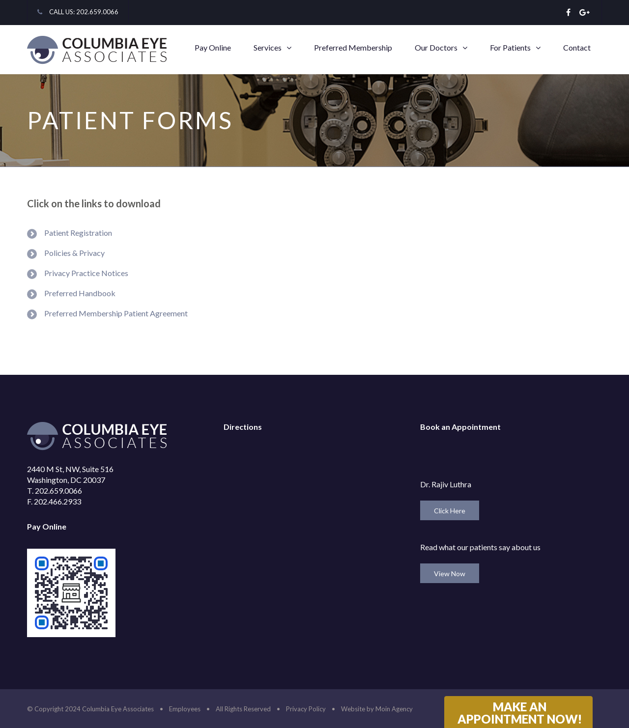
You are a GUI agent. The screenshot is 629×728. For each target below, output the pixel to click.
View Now (449, 573)
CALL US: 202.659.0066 (83, 12)
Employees (184, 709)
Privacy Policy (306, 709)
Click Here (449, 510)
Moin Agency (394, 709)
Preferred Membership (353, 47)
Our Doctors (436, 47)
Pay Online (213, 47)
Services (268, 47)
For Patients (510, 47)
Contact (577, 47)
